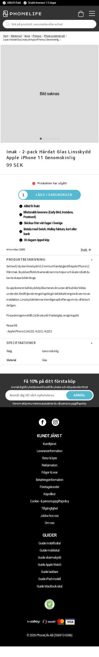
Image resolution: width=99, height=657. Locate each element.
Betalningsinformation (49, 480)
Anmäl (79, 395)
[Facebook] (43, 422)
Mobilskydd (16, 36)
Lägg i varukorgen (54, 194)
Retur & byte (49, 458)
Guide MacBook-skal (49, 586)
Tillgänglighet (49, 508)
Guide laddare (49, 572)
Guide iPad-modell (49, 579)
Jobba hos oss (49, 516)
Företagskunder (49, 487)
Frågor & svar (49, 472)
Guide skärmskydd (49, 557)
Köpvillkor (49, 494)
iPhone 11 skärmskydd (54, 36)
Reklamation (49, 465)
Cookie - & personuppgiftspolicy (49, 501)
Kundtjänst (49, 444)
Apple (27, 36)
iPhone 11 (36, 36)
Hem (5, 36)
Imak (86, 249)
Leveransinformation (49, 451)
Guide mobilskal (49, 550)
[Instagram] (56, 422)
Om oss (49, 523)
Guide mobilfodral (49, 543)
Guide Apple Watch (49, 565)
